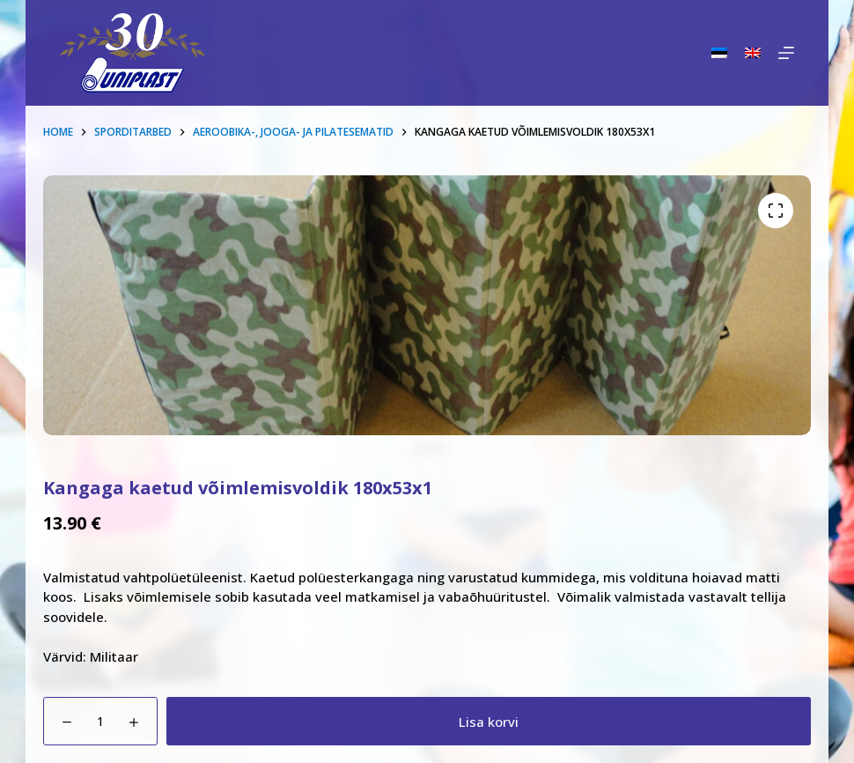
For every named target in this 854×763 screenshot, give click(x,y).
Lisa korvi (489, 721)
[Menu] (786, 53)
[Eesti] (719, 53)
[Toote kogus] (100, 721)
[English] (753, 53)
